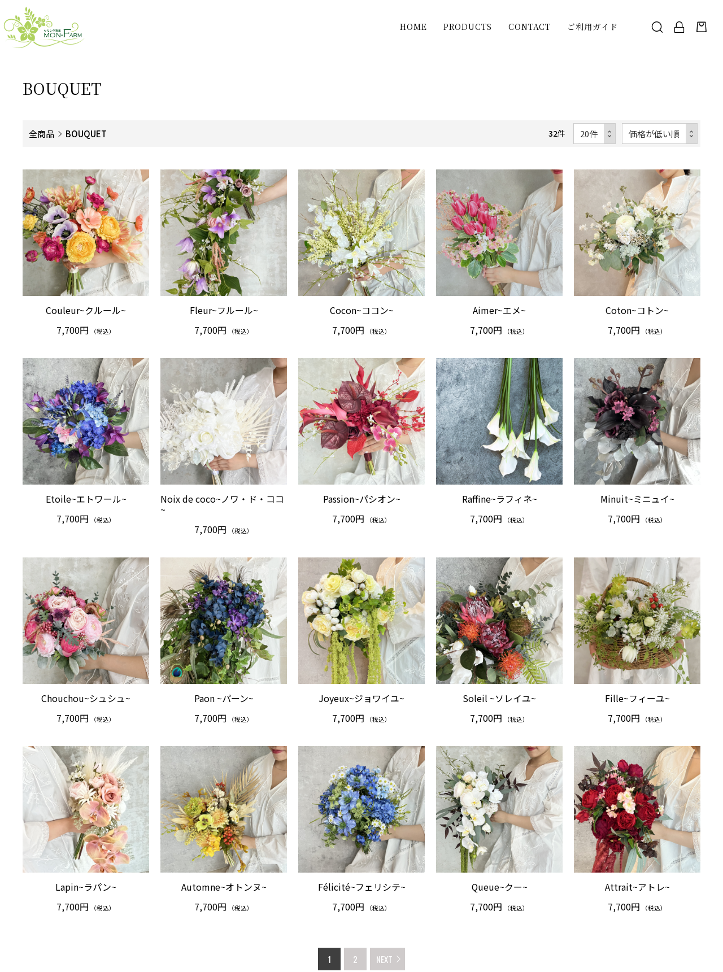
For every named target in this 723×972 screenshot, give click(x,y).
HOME (412, 28)
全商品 (41, 133)
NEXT (384, 959)
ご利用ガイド (592, 28)
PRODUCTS (467, 28)
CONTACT (529, 28)
